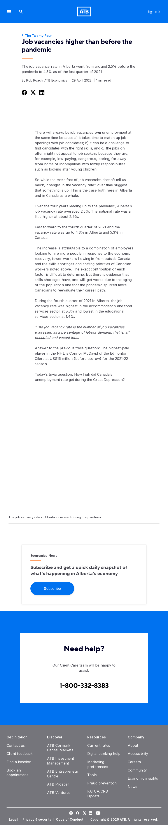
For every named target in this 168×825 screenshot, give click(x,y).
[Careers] (134, 762)
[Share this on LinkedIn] (41, 92)
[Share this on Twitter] (32, 92)
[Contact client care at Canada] (84, 685)
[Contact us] (16, 745)
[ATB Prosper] (58, 784)
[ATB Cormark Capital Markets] (60, 747)
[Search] (21, 11)
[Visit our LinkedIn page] (90, 813)
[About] (133, 745)
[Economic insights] (143, 778)
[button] (9, 11)
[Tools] (92, 775)
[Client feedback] (20, 753)
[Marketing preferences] (97, 764)
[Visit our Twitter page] (84, 813)
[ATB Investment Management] (60, 760)
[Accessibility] (138, 753)
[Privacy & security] (37, 819)
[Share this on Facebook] (24, 92)
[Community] (137, 770)
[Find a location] (19, 762)
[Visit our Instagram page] (71, 813)
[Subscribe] (52, 588)
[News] (132, 786)
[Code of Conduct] (70, 819)
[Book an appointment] (17, 772)
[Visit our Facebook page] (77, 813)
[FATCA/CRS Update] (97, 793)
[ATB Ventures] (59, 792)
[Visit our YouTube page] (97, 813)
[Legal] (14, 819)
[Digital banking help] (103, 753)
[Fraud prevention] (102, 783)
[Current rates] (98, 745)
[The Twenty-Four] (84, 36)
